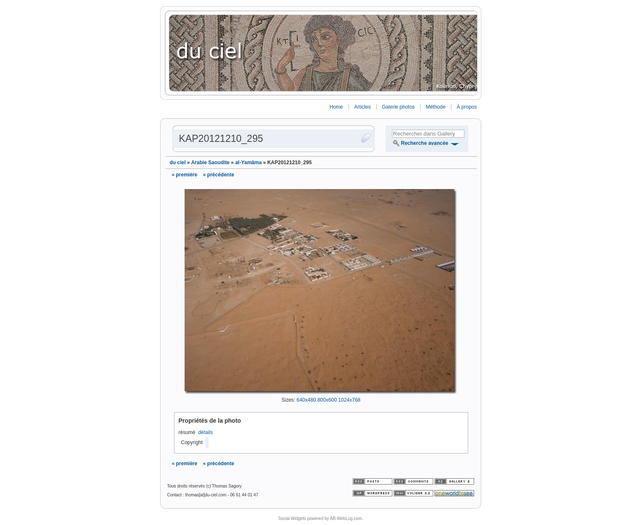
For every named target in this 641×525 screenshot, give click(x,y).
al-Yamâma (248, 162)
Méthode (435, 107)
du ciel (178, 162)
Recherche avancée (424, 143)
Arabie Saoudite (210, 162)
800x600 (327, 400)
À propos (466, 107)
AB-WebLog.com (346, 518)
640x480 (306, 400)
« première (185, 175)
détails (205, 432)
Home (336, 107)
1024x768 (349, 400)
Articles (362, 107)
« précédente (218, 175)
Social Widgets (292, 518)
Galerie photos (398, 107)
